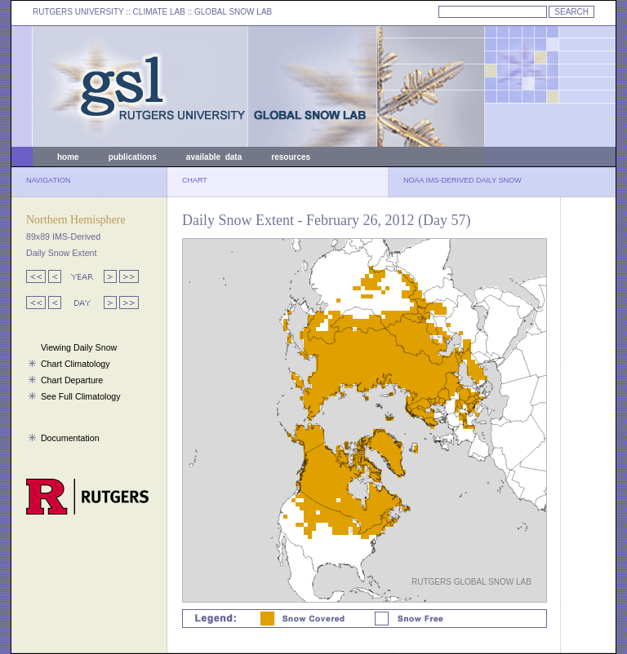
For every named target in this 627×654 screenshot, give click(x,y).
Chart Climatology (75, 364)
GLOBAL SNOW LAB (233, 11)
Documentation (70, 438)
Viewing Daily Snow (79, 347)
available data (214, 156)
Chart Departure (72, 380)
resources (290, 156)
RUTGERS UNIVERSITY (78, 11)
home (68, 156)
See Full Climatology (81, 396)
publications (133, 156)
